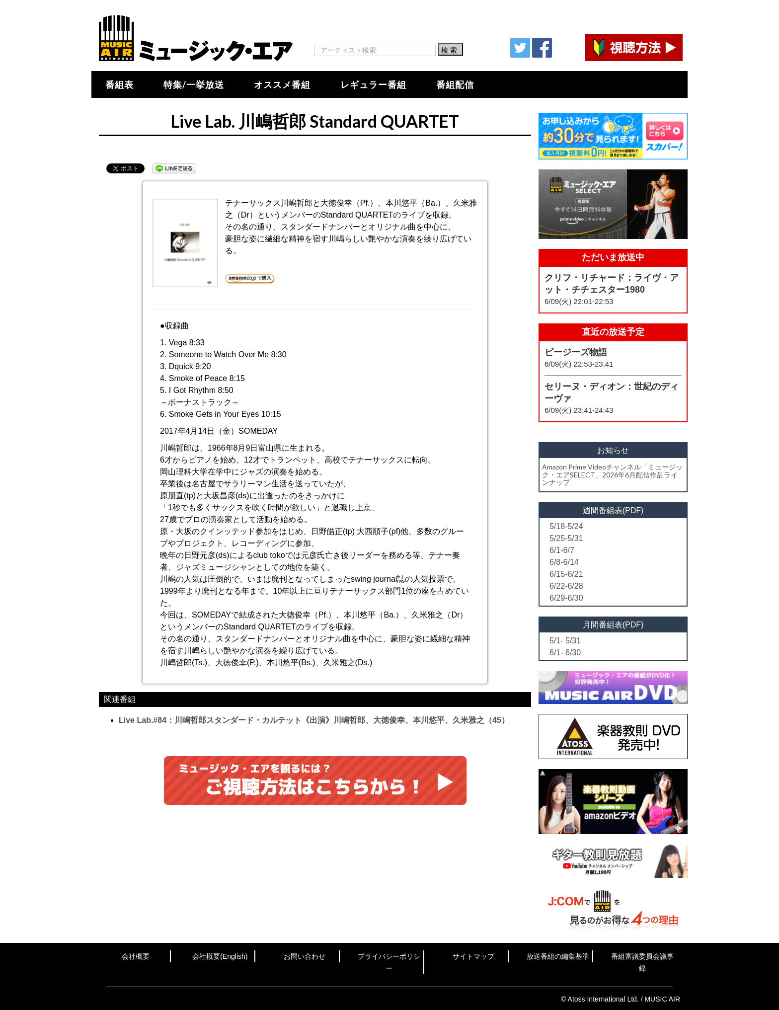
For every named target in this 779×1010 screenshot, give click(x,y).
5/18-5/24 (566, 526)
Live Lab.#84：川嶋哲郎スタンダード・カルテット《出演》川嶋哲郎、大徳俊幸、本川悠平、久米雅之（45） (314, 720)
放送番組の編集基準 (558, 956)
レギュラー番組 (373, 84)
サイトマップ (473, 956)
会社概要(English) (219, 956)
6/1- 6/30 (565, 652)
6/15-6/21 (566, 574)
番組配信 (455, 84)
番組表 (119, 84)
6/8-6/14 (564, 562)
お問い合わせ (304, 956)
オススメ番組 (282, 84)
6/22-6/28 (566, 586)
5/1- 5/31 (565, 640)
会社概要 (136, 956)
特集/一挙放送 (193, 84)
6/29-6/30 (566, 598)
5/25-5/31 (566, 538)
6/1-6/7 (561, 550)
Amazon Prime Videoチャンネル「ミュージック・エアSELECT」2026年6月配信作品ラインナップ (612, 474)
